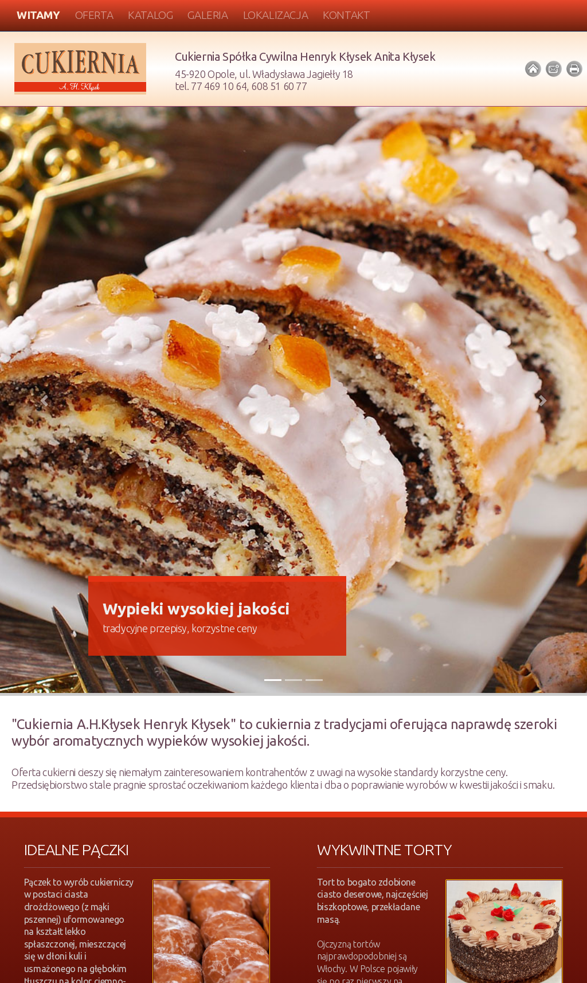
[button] (44, 401)
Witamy (38, 15)
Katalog (150, 15)
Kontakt (346, 15)
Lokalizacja (275, 15)
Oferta (94, 15)
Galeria (207, 15)
